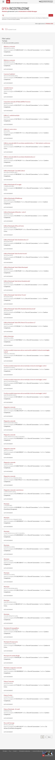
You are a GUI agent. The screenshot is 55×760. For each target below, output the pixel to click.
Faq (10, 751)
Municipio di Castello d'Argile (12, 655)
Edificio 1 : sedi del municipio (11, 115)
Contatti (15, 751)
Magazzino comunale (9, 407)
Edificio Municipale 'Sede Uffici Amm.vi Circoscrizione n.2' (19, 322)
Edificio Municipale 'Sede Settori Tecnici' (15, 295)
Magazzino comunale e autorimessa (13, 490)
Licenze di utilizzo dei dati (38, 751)
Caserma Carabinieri (9, 74)
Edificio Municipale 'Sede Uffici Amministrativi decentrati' (19, 309)
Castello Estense (8, 88)
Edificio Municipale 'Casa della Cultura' (14, 170)
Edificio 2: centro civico (10, 129)
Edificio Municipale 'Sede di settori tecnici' (15, 253)
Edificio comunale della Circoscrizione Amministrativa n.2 (19, 157)
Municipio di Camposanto (11, 642)
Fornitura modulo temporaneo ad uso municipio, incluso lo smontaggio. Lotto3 (25, 393)
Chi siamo (5, 751)
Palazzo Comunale (9, 681)
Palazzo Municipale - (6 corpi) (12, 709)
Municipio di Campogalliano (11, 628)
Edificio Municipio (9, 336)
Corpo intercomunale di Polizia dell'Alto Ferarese (17, 101)
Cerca (50, 15)
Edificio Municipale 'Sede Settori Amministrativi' (17, 281)
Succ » (49, 737)
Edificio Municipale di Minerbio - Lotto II (15, 212)
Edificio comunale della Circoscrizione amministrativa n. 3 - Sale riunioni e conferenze (27, 143)
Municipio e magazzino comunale (13, 667)
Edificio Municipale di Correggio (12, 184)
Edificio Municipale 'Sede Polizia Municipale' (16, 267)
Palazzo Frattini (8, 695)
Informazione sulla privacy (24, 751)
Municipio (6, 504)
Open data (48, 751)
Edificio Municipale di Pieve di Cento (14, 226)
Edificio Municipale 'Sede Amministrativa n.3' (16, 239)
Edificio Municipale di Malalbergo (13, 198)
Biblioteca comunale (9, 46)
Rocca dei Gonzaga (9, 723)
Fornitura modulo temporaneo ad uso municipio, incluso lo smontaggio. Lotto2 (25, 379)
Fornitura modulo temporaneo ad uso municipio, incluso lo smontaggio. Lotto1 (25, 366)
